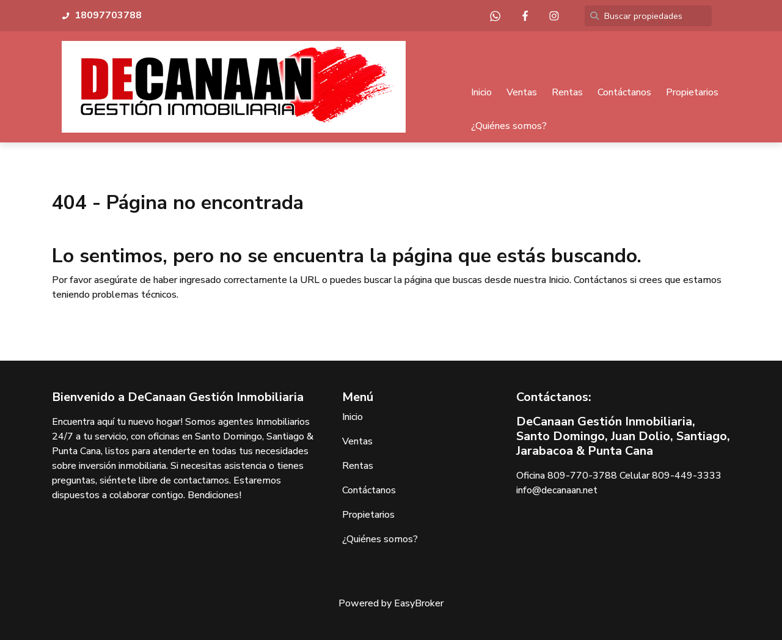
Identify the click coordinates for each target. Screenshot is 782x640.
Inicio (481, 92)
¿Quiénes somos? (509, 126)
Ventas (521, 92)
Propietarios (692, 92)
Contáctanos (624, 92)
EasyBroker (419, 603)
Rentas (567, 92)
